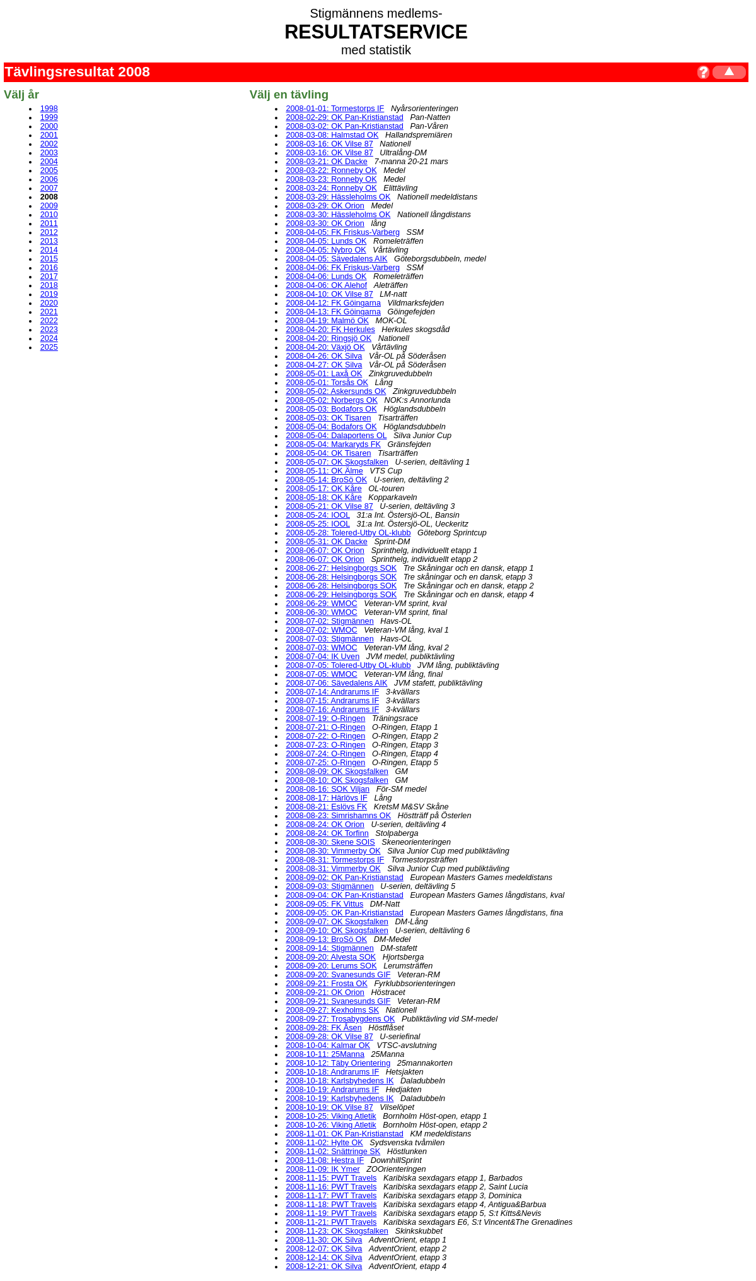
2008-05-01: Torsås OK (327, 382)
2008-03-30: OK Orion (325, 223)
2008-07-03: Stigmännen (329, 639)
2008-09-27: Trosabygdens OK (340, 1019)
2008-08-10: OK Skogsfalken (337, 780)
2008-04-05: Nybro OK (326, 250)
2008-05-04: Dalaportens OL (336, 435)
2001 (49, 135)
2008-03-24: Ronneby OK (331, 188)
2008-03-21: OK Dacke (326, 161)
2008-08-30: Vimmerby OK (333, 851)
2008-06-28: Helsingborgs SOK (341, 577)
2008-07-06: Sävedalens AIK (336, 683)
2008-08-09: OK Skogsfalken (337, 771)
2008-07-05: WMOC (321, 674)
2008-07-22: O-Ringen (325, 736)
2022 (49, 320)
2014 (49, 250)
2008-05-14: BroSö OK (326, 479)
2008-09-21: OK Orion (325, 992)
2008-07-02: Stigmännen (329, 621)
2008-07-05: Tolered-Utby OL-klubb (348, 665)
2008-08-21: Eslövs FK (326, 806)
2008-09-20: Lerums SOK (331, 966)
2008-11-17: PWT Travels (331, 1195)
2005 (49, 170)
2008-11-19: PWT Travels (331, 1213)
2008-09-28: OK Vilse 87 (329, 1036)
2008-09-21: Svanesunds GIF (338, 1001)
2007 (49, 188)
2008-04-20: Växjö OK (325, 347)
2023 (49, 329)
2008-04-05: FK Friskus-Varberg (343, 232)
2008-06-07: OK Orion (325, 550)
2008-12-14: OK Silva (324, 1257)
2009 (49, 205)
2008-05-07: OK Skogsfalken (337, 462)
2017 (49, 276)
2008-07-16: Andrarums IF (332, 709)
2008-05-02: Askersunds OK (336, 391)
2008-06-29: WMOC (321, 603)
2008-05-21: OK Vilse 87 (329, 506)
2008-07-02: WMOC (321, 630)
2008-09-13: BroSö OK (326, 939)
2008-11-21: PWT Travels (331, 1222)
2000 (49, 126)
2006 (49, 179)
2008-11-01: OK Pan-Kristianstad (344, 1133)
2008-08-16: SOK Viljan (327, 789)
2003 (49, 152)
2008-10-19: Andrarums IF (332, 1089)
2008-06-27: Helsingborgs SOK (341, 568)
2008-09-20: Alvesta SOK (331, 957)
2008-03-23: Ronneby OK (331, 179)
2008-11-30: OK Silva (324, 1240)
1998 (49, 108)
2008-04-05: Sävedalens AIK (336, 258)
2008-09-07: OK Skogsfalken (337, 921)
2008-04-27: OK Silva (324, 364)
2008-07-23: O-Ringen (325, 745)
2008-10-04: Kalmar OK (328, 1045)
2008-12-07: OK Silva (324, 1248)
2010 (49, 214)
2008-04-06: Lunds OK (326, 276)
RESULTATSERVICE (376, 31)
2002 (49, 144)
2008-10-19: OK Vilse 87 (329, 1107)
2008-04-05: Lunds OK (326, 241)
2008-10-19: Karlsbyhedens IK (339, 1098)
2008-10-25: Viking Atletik (331, 1116)
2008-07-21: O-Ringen (325, 727)
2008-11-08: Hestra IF (325, 1160)
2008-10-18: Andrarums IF (332, 1072)
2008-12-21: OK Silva (324, 1266)
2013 (49, 241)
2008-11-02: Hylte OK (324, 1142)
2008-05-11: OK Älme (324, 471)
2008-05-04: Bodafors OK (331, 426)
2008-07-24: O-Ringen (325, 753)
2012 (49, 232)
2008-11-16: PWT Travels (331, 1187)
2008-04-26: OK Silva (324, 356)
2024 (49, 338)
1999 (49, 117)
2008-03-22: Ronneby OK (331, 170)
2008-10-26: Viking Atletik (331, 1125)
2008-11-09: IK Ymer (322, 1169)
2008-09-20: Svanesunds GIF (338, 974)
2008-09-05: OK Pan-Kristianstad (344, 913)
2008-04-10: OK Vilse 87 (329, 294)
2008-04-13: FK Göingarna (333, 311)
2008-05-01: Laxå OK (324, 373)
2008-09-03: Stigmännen (329, 886)
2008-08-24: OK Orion (325, 824)
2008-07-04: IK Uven (322, 656)
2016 (49, 267)
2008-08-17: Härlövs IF (326, 798)
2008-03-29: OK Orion (325, 205)
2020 (49, 303)
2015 (49, 258)
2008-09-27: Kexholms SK (332, 1010)
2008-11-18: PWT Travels (331, 1204)
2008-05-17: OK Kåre (323, 488)
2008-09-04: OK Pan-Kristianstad (344, 895)
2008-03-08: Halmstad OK (332, 135)
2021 (49, 311)
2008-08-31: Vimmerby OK (333, 868)
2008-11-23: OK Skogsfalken (337, 1231)
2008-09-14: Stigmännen (329, 948)
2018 (49, 285)
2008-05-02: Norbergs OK (332, 400)
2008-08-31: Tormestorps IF (335, 859)
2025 (49, 347)
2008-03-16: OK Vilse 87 (329, 144)
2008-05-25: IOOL (318, 524)
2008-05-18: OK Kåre (323, 497)
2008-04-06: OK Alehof (326, 285)
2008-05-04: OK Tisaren (328, 453)
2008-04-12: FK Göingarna (333, 303)
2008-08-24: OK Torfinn (327, 833)
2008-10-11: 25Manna (325, 1054)
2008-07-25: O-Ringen (325, 762)
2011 (49, 223)
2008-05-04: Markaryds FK (333, 444)
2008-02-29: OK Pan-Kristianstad (344, 117)
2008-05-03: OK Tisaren (328, 418)
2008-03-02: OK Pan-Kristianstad (344, 126)
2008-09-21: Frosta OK (326, 983)
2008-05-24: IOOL (318, 515)
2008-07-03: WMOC (321, 647)
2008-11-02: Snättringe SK (333, 1151)
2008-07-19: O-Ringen (325, 718)
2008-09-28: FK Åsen (323, 1027)
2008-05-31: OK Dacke (326, 541)
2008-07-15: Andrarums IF (332, 700)
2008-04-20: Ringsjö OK (328, 338)
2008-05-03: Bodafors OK (331, 409)
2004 (49, 161)
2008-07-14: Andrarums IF (332, 692)
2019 (49, 294)
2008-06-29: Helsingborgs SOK (341, 594)
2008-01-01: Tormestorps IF (335, 108)
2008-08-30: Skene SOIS (330, 842)
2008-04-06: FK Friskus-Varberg (343, 267)
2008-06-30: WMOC (321, 612)
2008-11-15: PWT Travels (331, 1178)
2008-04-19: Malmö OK (327, 320)
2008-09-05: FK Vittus (324, 904)
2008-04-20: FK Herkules (330, 329)
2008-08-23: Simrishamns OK (338, 815)
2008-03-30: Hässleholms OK (338, 214)
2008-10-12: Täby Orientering (338, 1063)
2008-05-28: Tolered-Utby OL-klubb (348, 532)
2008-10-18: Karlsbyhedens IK (339, 1080)
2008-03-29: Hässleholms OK (338, 197)
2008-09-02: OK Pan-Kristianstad (344, 877)
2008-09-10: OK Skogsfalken (337, 930)
